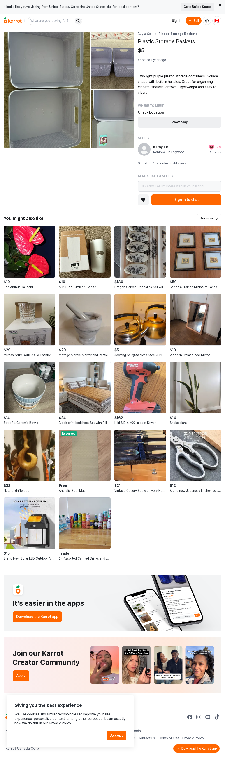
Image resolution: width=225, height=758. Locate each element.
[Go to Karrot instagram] (199, 717)
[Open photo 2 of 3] (112, 60)
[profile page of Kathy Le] (144, 149)
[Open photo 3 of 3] (112, 118)
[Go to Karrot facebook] (190, 717)
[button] (209, 218)
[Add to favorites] (143, 199)
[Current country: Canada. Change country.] (216, 20)
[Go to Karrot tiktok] (217, 717)
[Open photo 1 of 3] (47, 90)
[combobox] (51, 21)
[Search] (78, 21)
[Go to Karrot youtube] (208, 717)
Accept (116, 735)
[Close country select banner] (220, 5)
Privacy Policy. (60, 723)
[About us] (207, 21)
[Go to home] (13, 20)
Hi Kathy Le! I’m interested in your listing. (179, 186)
